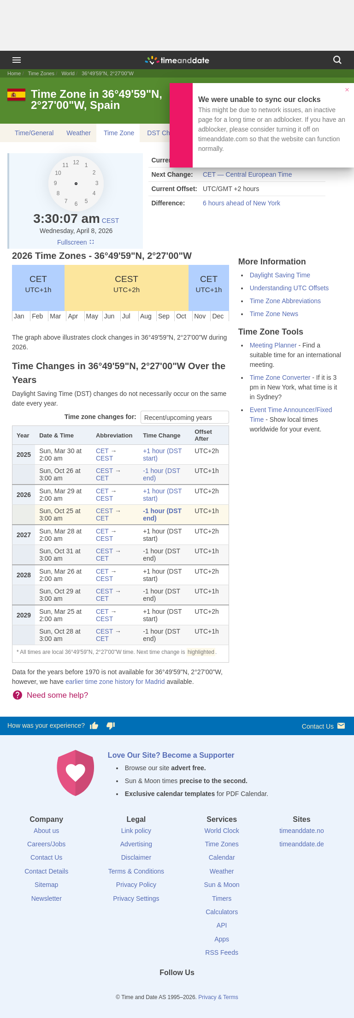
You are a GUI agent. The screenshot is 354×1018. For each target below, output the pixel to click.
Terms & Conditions (136, 871)
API (222, 925)
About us (46, 830)
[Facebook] (146, 989)
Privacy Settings (136, 898)
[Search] (337, 60)
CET (38, 283)
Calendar (222, 857)
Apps (221, 939)
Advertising (136, 844)
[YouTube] (208, 989)
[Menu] (16, 60)
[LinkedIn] (177, 989)
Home (14, 73)
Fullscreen (76, 242)
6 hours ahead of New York (241, 203)
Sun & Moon (222, 884)
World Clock (222, 830)
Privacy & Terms (218, 997)
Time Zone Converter (280, 377)
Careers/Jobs (46, 844)
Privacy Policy (136, 884)
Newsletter (46, 898)
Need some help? (57, 695)
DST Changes (167, 133)
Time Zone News (274, 313)
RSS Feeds (221, 952)
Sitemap (46, 884)
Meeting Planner (273, 345)
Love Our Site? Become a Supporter (171, 755)
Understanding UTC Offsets (289, 288)
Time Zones (41, 73)
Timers (221, 898)
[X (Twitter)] (161, 989)
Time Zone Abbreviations (285, 301)
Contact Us (324, 725)
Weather (78, 133)
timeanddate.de (301, 844)
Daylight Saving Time (280, 275)
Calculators (222, 912)
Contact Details (46, 871)
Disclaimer (136, 857)
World (68, 73)
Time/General (34, 133)
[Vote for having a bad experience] (110, 726)
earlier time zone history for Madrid (115, 681)
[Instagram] (193, 989)
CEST (110, 220)
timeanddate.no (301, 830)
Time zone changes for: (101, 416)
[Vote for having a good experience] (94, 726)
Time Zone (119, 133)
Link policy (136, 830)
